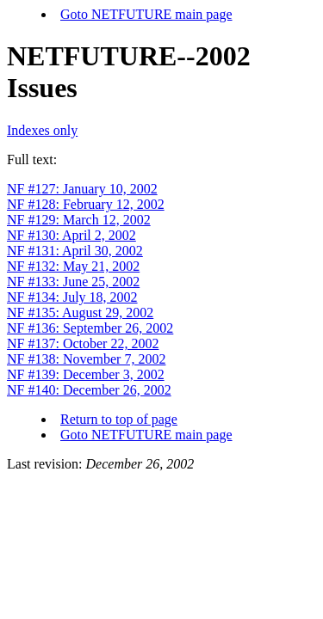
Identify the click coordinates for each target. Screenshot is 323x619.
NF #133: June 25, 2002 (73, 281)
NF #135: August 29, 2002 (80, 312)
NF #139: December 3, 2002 (86, 374)
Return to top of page (118, 419)
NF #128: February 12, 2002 (86, 204)
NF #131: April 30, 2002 (75, 250)
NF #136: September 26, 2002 (90, 328)
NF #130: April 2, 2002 (71, 235)
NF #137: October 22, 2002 (82, 343)
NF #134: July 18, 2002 (72, 297)
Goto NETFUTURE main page (146, 14)
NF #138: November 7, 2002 (86, 359)
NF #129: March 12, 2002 (79, 219)
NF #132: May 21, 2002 (73, 266)
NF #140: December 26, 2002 (89, 390)
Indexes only (42, 130)
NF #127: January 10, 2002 (82, 188)
